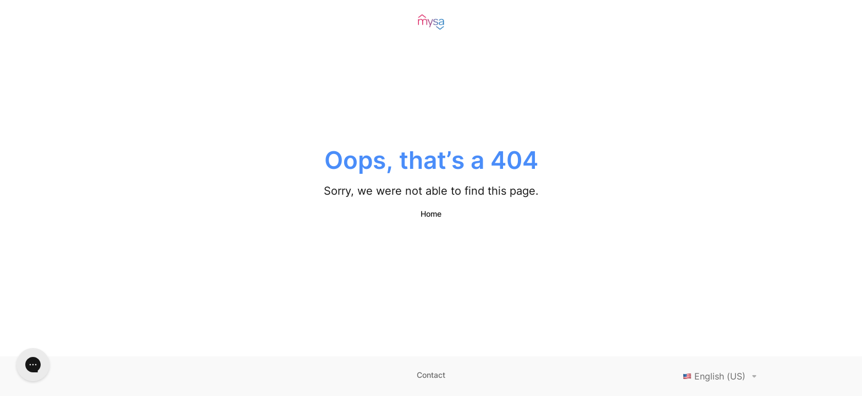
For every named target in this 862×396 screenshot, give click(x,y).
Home (431, 213)
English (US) (722, 376)
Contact (431, 375)
